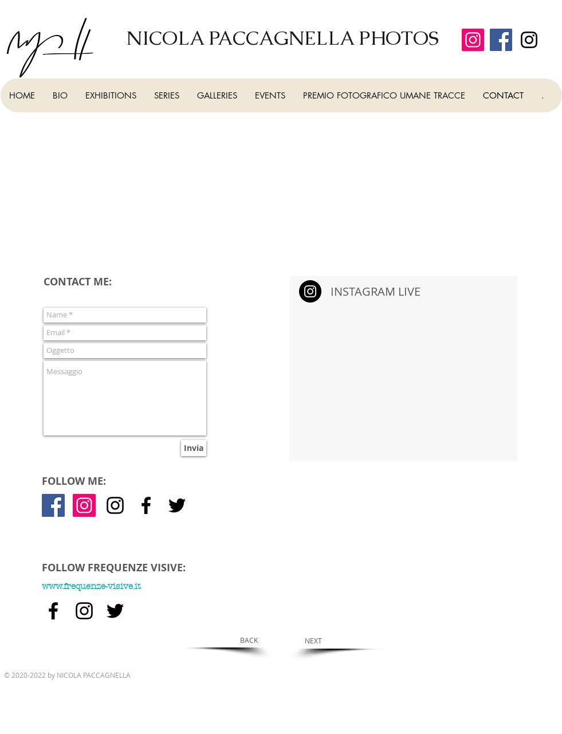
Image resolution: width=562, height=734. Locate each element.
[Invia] (193, 448)
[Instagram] (473, 40)
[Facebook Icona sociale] (53, 505)
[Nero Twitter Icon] (177, 505)
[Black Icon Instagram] (529, 40)
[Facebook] (501, 40)
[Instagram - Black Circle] (310, 291)
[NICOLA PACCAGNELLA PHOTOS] (284, 38)
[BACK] (249, 640)
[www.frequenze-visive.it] (162, 586)
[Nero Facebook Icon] (146, 505)
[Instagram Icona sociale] (84, 505)
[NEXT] (314, 641)
